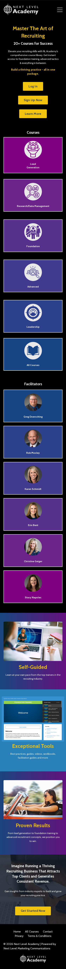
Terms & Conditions (39, 936)
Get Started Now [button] (33, 911)
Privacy (19, 936)
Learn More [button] (33, 114)
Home (17, 931)
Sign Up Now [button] (33, 100)
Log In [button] (33, 86)
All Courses (32, 931)
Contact (48, 931)
